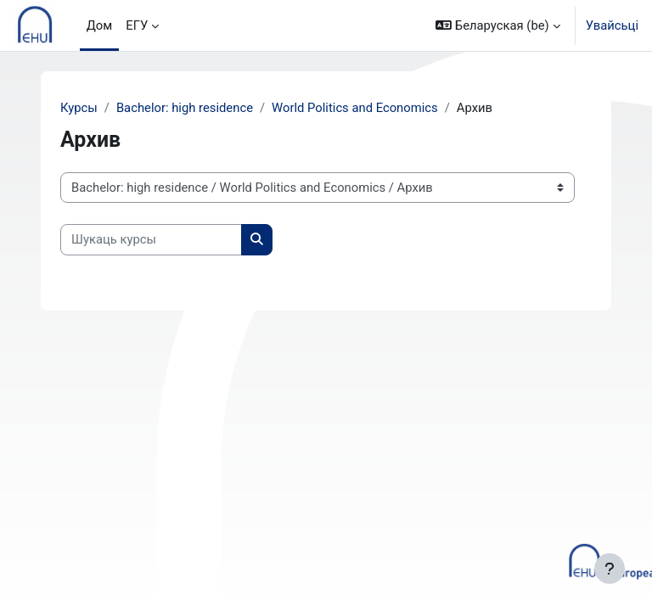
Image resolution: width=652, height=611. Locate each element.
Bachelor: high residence (184, 107)
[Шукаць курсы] (151, 239)
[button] (497, 25)
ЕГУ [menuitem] (137, 25)
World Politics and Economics (355, 107)
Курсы (79, 107)
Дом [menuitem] (100, 25)
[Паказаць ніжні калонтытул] (609, 568)
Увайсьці (612, 25)
